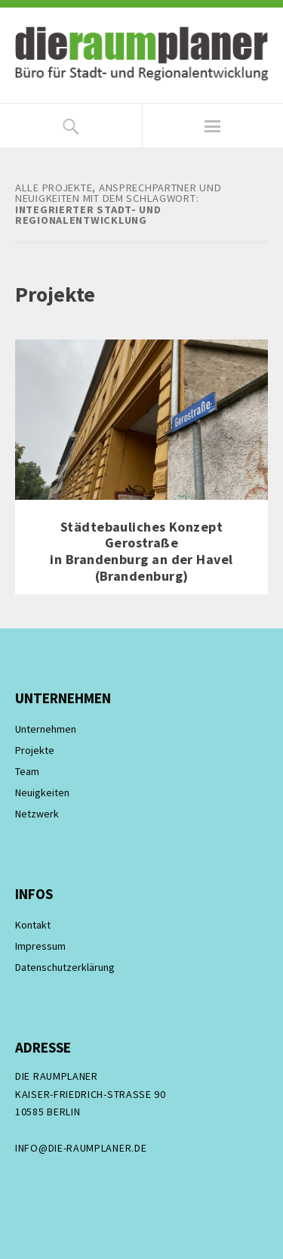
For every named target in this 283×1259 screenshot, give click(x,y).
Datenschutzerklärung (65, 967)
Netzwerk (37, 813)
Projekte (34, 750)
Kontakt (33, 925)
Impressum (40, 946)
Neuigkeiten (42, 792)
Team (27, 771)
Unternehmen (45, 729)
